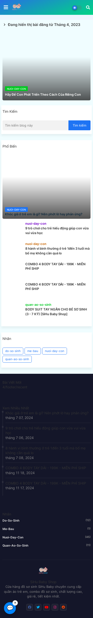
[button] (88, 7)
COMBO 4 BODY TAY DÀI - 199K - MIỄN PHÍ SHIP (45, 468)
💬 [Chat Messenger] (10, 608)
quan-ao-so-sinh (17, 359)
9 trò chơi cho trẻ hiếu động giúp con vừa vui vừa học (45, 430)
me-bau (32, 351)
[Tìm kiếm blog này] (35, 125)
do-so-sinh (13, 351)
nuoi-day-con (54, 351)
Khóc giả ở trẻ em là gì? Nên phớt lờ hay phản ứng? (47, 413)
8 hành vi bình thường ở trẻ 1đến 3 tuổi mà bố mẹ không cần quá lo (45, 450)
